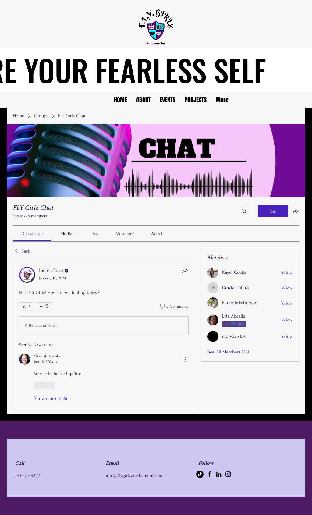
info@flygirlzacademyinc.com (135, 475)
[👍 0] (25, 306)
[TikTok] (200, 474)
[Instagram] (228, 474)
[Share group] (295, 211)
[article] (104, 334)
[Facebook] (209, 474)
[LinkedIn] (218, 474)
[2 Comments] (174, 307)
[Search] (244, 211)
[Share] (185, 270)
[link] (32, 233)
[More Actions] (185, 359)
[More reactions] (44, 306)
